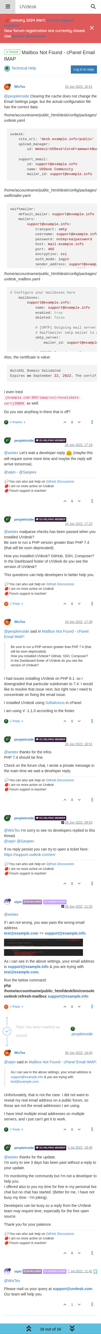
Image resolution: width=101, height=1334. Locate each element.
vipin (18, 888)
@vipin (10, 458)
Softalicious (55, 689)
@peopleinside (16, 82)
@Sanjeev (27, 458)
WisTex (19, 73)
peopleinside (24, 427)
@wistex (11, 439)
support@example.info (65, 919)
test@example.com (21, 919)
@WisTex (12, 816)
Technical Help (24, 54)
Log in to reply (84, 56)
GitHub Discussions (60, 468)
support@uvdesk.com (72, 1275)
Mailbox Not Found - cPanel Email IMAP (62, 1048)
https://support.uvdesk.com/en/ (29, 841)
